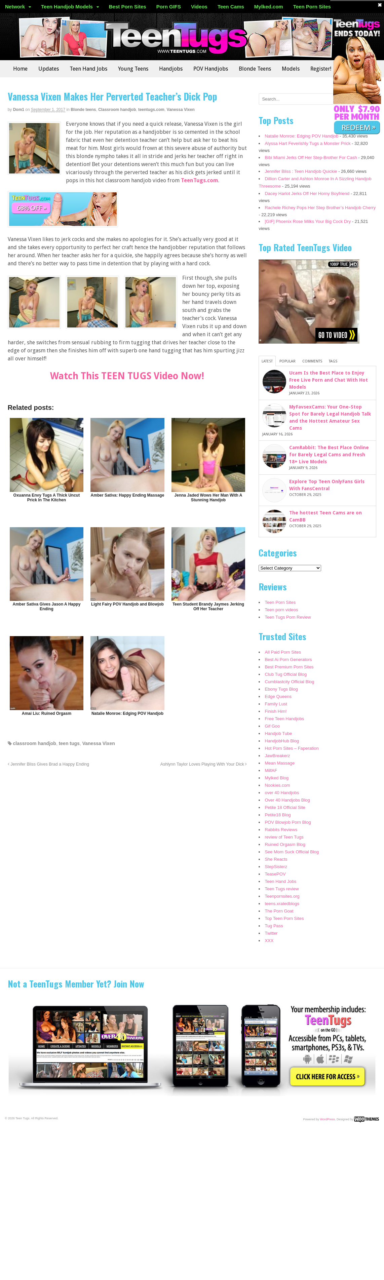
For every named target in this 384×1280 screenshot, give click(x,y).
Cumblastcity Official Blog (289, 681)
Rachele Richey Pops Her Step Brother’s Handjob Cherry (320, 207)
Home (20, 69)
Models (291, 69)
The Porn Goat (279, 911)
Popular (287, 361)
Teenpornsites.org (282, 896)
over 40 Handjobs (282, 792)
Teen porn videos (281, 609)
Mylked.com (268, 6)
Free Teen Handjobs (284, 718)
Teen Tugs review (282, 888)
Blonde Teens (255, 69)
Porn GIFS (168, 6)
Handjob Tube (278, 733)
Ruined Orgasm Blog (285, 844)
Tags (333, 361)
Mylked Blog (277, 777)
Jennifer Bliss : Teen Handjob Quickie (301, 171)
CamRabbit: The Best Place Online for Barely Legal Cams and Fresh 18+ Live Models (329, 454)
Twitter (271, 933)
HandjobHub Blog (282, 740)
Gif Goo (272, 726)
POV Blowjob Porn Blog (288, 822)
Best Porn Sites (127, 6)
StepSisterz (276, 866)
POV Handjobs (210, 69)
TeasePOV (275, 874)
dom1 (18, 109)
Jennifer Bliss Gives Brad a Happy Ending (48, 764)
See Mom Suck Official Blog (292, 851)
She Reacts (276, 859)
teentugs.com (151, 109)
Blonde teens (83, 109)
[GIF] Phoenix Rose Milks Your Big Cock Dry (308, 221)
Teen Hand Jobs (88, 69)
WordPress (327, 1119)
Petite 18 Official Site (285, 807)
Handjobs (171, 69)
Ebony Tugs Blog (281, 689)
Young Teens (133, 69)
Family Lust (276, 703)
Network (15, 6)
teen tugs (69, 743)
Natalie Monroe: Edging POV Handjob (301, 136)
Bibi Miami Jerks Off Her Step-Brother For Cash (311, 157)
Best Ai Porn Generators (288, 659)
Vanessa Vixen (181, 109)
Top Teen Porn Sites (284, 918)
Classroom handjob (117, 109)
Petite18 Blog (278, 814)
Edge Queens (278, 696)
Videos (199, 6)
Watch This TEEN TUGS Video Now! (127, 376)
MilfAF (271, 770)
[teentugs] (63, 223)
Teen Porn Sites (312, 6)
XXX (269, 940)
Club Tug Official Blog (286, 674)
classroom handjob (34, 743)
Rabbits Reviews (281, 829)
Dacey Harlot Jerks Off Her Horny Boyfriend (307, 193)
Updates (48, 69)
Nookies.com (277, 785)
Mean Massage (280, 763)
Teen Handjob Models (67, 6)
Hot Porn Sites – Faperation (291, 748)
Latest (267, 361)
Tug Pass (274, 925)
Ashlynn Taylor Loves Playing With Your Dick (203, 764)
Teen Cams (231, 6)
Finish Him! (275, 711)
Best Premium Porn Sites (289, 666)
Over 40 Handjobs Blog (287, 800)
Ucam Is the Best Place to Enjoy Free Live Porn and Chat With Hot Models (328, 380)
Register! (320, 69)
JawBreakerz (277, 755)
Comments (312, 361)
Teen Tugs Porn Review (288, 617)
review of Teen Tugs (284, 837)
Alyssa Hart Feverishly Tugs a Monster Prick (307, 143)
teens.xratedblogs (282, 903)
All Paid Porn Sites (283, 652)
